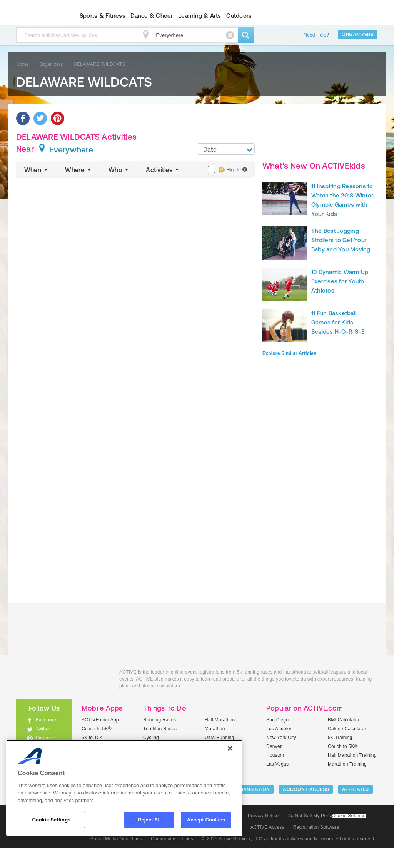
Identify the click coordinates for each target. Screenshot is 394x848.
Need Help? (316, 35)
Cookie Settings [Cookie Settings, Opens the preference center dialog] (51, 820)
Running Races (159, 720)
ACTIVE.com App (100, 720)
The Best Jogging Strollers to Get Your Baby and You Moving (341, 240)
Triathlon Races (160, 728)
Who (119, 169)
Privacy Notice (263, 815)
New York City (281, 737)
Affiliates (355, 789)
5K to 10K (92, 737)
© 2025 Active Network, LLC (232, 838)
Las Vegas (277, 764)
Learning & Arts (199, 15)
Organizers (358, 34)
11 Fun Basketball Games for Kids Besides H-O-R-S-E (337, 322)
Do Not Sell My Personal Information (326, 815)
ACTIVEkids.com (37, 15)
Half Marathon (220, 720)
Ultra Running (219, 737)
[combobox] (226, 149)
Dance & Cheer (151, 15)
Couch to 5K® (97, 728)
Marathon (215, 728)
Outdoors (239, 15)
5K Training (340, 737)
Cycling (151, 737)
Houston (275, 755)
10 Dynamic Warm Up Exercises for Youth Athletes (339, 281)
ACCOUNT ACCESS (306, 789)
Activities (163, 169)
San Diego (277, 720)
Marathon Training (347, 764)
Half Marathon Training (352, 755)
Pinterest (45, 738)
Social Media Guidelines (116, 838)
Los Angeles (279, 728)
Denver (274, 746)
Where (78, 169)
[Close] (230, 748)
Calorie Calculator (347, 728)
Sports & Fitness (102, 15)
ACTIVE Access (267, 827)
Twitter (43, 728)
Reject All (149, 820)
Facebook (46, 720)
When (36, 169)
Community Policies (172, 838)
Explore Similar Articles (289, 353)
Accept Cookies (206, 820)
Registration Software (316, 827)
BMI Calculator (343, 720)
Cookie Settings (349, 816)
